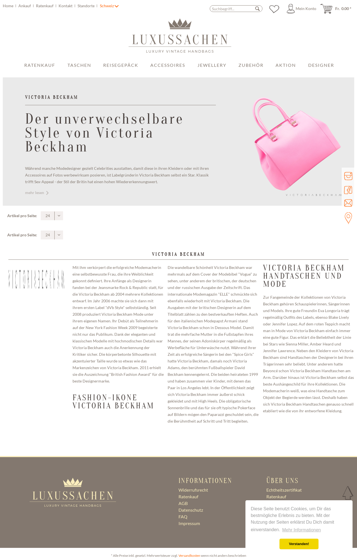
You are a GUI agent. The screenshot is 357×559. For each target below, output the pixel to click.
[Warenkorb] (337, 9)
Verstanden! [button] (299, 544)
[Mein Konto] (302, 9)
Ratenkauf (45, 5)
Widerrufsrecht (193, 489)
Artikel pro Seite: (22, 215)
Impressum (189, 523)
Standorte (86, 5)
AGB (183, 503)
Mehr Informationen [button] (301, 530)
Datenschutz (190, 510)
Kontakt (66, 5)
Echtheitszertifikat (284, 489)
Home (8, 5)
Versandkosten (189, 555)
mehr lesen (37, 192)
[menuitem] (51, 5)
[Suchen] (257, 8)
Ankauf (25, 5)
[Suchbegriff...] (236, 8)
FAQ (182, 516)
